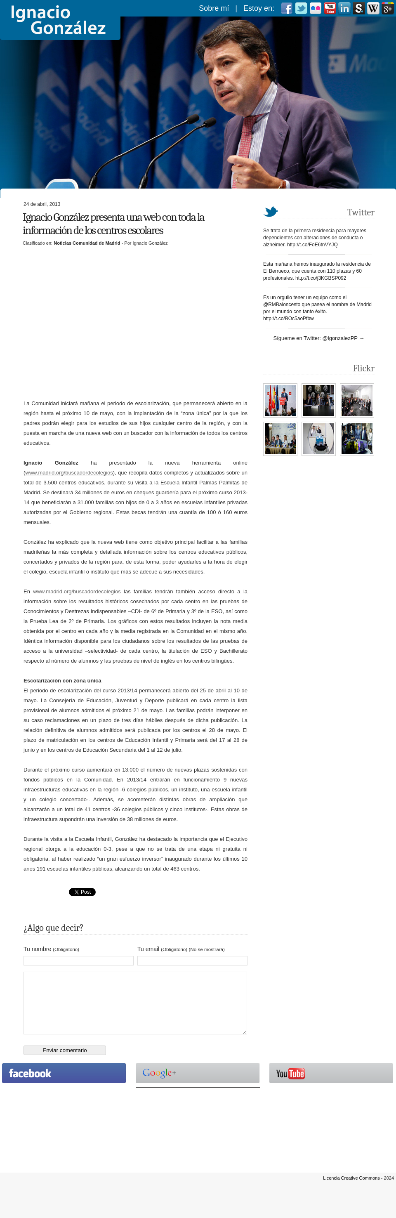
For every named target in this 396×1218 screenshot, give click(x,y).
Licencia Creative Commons (351, 1190)
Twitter (301, 8)
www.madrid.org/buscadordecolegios (69, 473)
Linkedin (344, 8)
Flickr (315, 8)
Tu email (181, 949)
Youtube (330, 8)
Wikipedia (373, 8)
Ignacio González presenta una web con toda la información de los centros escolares (113, 223)
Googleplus (388, 8)
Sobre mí (214, 8)
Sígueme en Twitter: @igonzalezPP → (319, 338)
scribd (359, 8)
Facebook (286, 8)
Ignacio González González (60, 20)
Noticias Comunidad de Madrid (87, 243)
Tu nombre (51, 949)
